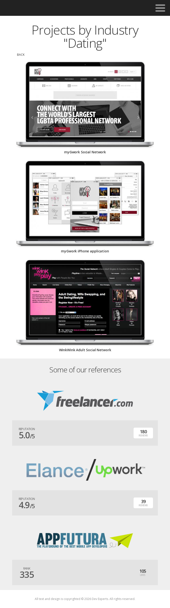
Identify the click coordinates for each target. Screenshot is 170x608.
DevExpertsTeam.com (33, 7)
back (21, 55)
